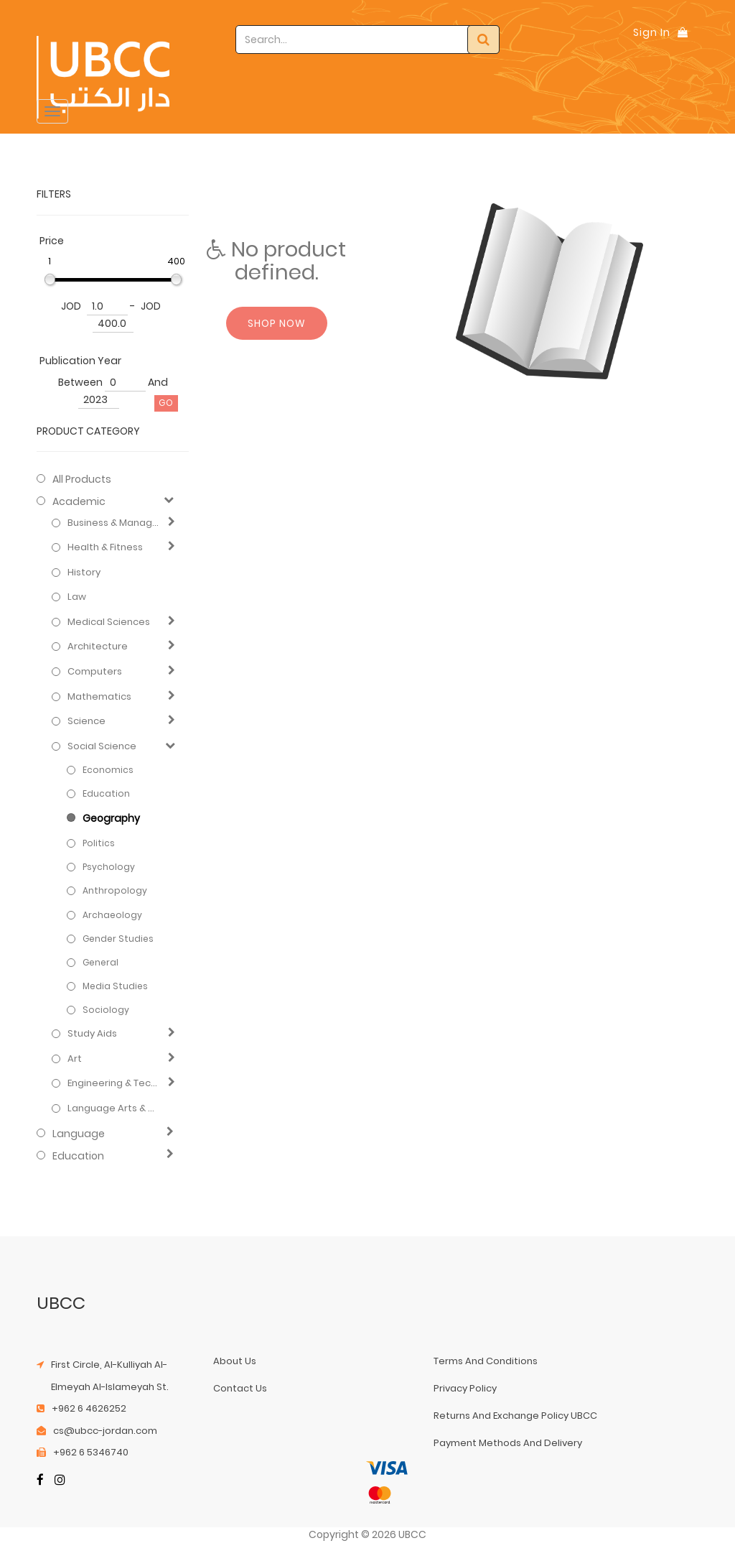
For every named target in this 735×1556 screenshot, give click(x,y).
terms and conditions (486, 1361)
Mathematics (99, 696)
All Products (81, 479)
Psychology (109, 867)
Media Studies (115, 986)
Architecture (97, 646)
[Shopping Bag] (683, 32)
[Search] (483, 39)
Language (78, 1133)
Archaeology (112, 915)
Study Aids (92, 1033)
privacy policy (465, 1388)
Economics (108, 770)
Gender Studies (118, 938)
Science (86, 721)
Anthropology (115, 890)
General (100, 962)
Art (74, 1058)
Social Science (101, 746)
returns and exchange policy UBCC (515, 1415)
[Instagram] (60, 1481)
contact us (240, 1388)
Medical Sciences (108, 622)
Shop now (277, 323)
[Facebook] (40, 1481)
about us (234, 1361)
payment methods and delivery (508, 1443)
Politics (99, 843)
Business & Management (114, 523)
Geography (111, 818)
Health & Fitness (105, 547)
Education (106, 793)
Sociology (106, 1010)
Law (76, 597)
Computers (94, 671)
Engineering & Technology (114, 1083)
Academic (79, 501)
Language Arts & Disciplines (114, 1108)
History (83, 572)
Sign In (651, 32)
